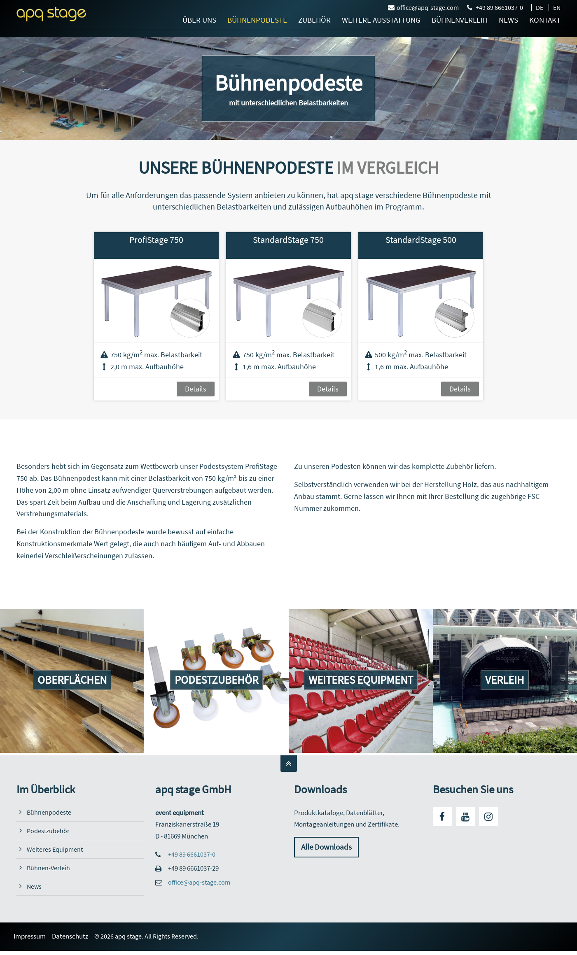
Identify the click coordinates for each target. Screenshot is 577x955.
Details (195, 389)
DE (539, 7)
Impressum (32, 936)
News (34, 886)
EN (557, 7)
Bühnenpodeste (49, 812)
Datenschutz (73, 936)
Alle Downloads (327, 847)
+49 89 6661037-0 (499, 7)
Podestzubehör (48, 831)
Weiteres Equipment (55, 849)
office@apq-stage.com (423, 7)
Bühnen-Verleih (49, 868)
